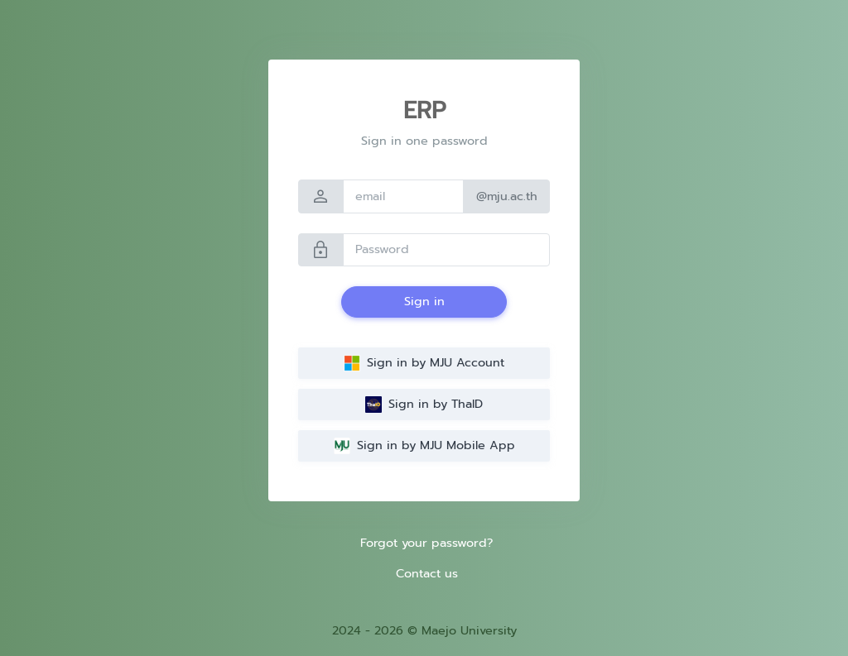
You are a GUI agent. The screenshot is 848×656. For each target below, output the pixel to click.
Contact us (427, 573)
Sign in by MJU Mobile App (424, 445)
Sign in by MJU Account (424, 362)
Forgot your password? (426, 543)
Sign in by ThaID (424, 404)
